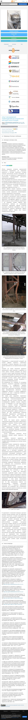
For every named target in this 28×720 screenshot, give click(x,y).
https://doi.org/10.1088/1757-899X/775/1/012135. (13, 604)
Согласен (24, 716)
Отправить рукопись (22, 4)
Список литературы (7, 543)
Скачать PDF (14, 35)
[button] (1, 1)
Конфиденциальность (15, 711)
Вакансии (6, 711)
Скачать (11, 165)
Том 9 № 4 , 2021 (21, 122)
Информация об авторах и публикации (11, 136)
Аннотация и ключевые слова (9, 139)
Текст (22, 44)
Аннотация (14, 44)
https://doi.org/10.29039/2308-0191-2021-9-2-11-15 (13, 584)
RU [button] (26, 1)
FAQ (23, 711)
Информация (6, 44)
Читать (8, 165)
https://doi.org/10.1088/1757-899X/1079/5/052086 (13, 598)
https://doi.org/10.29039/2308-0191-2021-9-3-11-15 (13, 591)
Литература (10, 45)
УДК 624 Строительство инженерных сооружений (9, 126)
